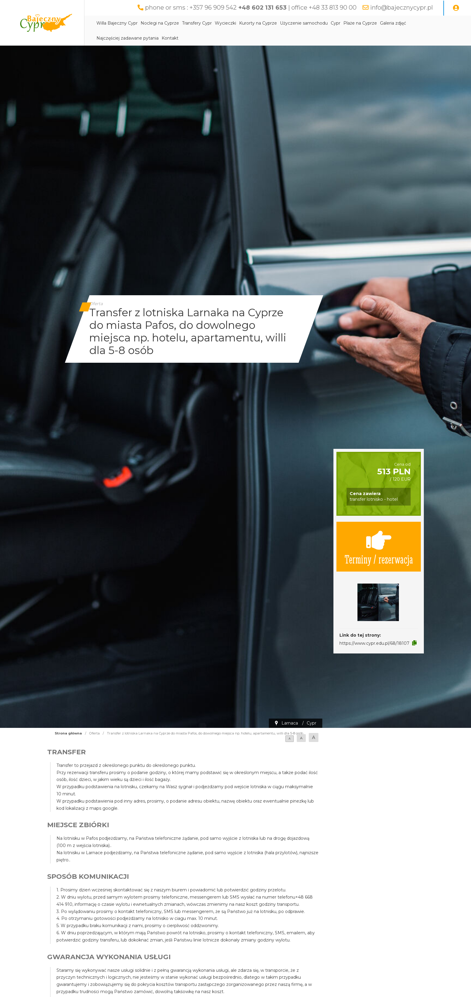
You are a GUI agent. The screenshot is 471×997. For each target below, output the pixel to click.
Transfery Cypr (197, 23)
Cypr (335, 23)
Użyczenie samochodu (304, 23)
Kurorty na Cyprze (258, 23)
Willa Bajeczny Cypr (117, 23)
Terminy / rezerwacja (379, 547)
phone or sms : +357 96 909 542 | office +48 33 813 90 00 (251, 7)
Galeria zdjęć (393, 23)
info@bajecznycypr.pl (401, 7)
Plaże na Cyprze (360, 23)
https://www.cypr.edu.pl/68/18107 (374, 643)
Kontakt (170, 38)
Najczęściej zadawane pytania (127, 38)
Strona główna (68, 733)
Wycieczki (225, 23)
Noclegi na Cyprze (160, 23)
